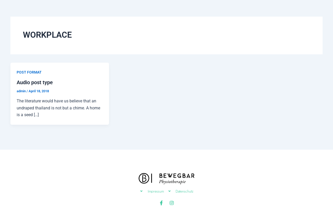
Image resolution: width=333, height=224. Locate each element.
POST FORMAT (29, 72)
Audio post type (35, 82)
